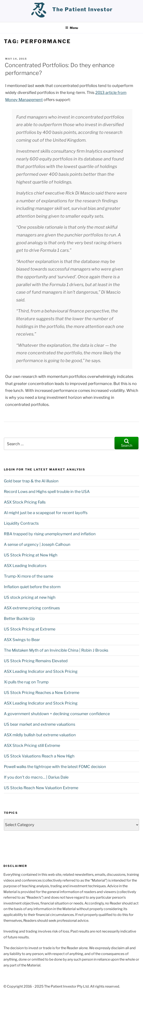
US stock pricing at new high (30, 597)
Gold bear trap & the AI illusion (31, 481)
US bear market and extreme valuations (39, 724)
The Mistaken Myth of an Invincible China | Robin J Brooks (56, 650)
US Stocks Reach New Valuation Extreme (41, 788)
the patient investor (82, 9)
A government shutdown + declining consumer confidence (57, 713)
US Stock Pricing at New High (30, 555)
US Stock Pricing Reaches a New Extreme (41, 692)
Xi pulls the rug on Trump (26, 682)
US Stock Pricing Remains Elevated (36, 661)
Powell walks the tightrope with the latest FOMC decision (55, 766)
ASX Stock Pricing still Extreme (32, 745)
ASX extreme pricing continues (32, 608)
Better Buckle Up (19, 618)
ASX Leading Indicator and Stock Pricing (41, 671)
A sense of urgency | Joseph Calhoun (37, 544)
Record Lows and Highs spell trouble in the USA (47, 491)
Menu (71, 28)
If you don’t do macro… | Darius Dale (36, 777)
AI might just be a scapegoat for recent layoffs (45, 512)
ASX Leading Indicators (25, 565)
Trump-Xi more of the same (28, 576)
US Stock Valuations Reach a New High (39, 756)
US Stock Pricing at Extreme (29, 629)
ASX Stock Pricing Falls (25, 502)
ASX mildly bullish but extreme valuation (40, 735)
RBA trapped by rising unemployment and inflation (50, 534)
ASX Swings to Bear (22, 639)
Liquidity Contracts (21, 523)
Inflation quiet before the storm (32, 586)
